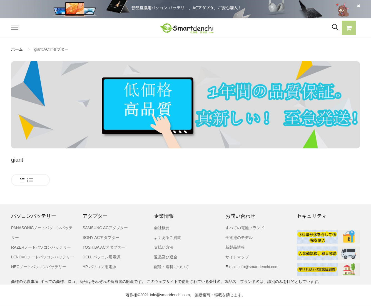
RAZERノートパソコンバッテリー (41, 247)
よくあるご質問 (167, 237)
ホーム (17, 49)
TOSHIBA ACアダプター (104, 247)
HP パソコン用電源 (99, 267)
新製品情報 (235, 247)
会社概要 (162, 228)
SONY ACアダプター (101, 237)
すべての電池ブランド (244, 228)
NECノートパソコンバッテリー (38, 267)
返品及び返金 (165, 257)
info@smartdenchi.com (258, 267)
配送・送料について (171, 267)
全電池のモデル (239, 237)
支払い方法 (163, 247)
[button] (349, 28)
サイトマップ (237, 257)
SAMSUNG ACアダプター (105, 228)
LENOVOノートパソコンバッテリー (42, 257)
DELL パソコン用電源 (101, 257)
